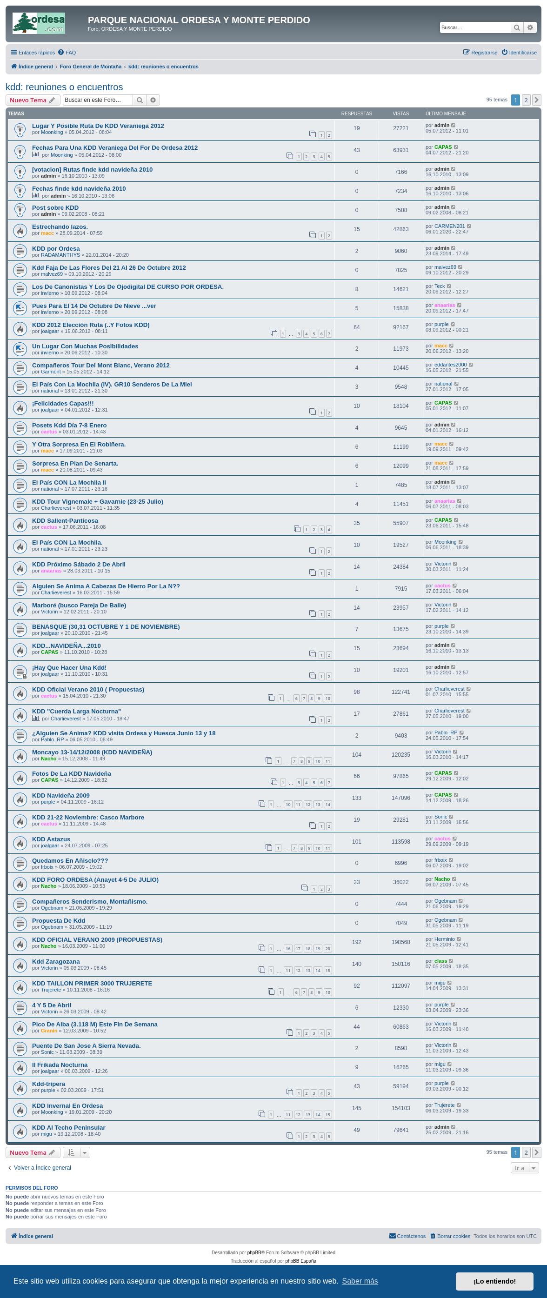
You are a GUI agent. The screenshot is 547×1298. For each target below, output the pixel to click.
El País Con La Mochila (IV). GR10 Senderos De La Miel (112, 384)
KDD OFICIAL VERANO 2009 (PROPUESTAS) (97, 939)
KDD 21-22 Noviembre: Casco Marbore (88, 817)
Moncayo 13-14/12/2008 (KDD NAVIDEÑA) (92, 752)
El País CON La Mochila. (67, 542)
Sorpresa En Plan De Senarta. (75, 463)
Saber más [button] (360, 1281)
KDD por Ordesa (56, 248)
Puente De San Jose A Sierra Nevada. (86, 1045)
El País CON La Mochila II (69, 482)
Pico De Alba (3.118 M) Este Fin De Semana (95, 1024)
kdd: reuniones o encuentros (64, 87)
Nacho (49, 758)
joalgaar (50, 331)
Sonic (440, 816)
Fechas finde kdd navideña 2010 (79, 188)
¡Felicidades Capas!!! (63, 403)
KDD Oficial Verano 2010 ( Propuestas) (88, 689)
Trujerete (51, 989)
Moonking (52, 132)
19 (317, 948)
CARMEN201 (449, 226)
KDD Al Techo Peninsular (69, 1127)
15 (328, 970)
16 (288, 948)
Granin (49, 1030)
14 (328, 804)
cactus (49, 431)
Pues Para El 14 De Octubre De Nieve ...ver (94, 305)
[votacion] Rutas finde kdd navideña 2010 (92, 169)
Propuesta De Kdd (58, 920)
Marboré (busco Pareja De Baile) (79, 605)
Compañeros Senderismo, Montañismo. (89, 901)
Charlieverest (56, 508)
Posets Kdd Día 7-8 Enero (69, 425)
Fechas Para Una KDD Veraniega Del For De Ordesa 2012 (115, 147)
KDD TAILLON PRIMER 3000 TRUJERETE (92, 983)
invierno (50, 293)
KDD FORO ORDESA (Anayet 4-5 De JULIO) (95, 879)
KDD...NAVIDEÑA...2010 (66, 645)
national (50, 390)
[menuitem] (66, 52)
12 (308, 804)
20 (328, 948)
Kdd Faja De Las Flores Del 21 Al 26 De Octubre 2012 (109, 267)
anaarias (444, 305)
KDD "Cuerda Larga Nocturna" (76, 711)
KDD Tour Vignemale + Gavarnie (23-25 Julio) (97, 501)
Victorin (442, 563)
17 (298, 948)
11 (328, 761)
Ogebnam (52, 908)
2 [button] (526, 100)
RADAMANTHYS (60, 255)
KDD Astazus (51, 839)
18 (308, 948)
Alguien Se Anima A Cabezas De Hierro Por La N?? (106, 586)
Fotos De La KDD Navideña (71, 773)
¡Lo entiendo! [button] (495, 1281)
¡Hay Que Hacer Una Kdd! (69, 667)
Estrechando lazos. (60, 226)
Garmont (51, 371)
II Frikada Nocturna (59, 1064)
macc (47, 233)
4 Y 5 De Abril (51, 1005)
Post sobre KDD (55, 207)
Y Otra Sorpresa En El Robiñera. (79, 444)
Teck (439, 286)
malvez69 (52, 274)
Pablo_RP (52, 739)
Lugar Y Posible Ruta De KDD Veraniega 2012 (98, 125)
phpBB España (300, 1261)
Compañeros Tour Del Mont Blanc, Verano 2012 (101, 365)
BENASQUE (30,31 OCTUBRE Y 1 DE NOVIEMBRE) (106, 626)
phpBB (254, 1252)
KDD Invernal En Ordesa (67, 1105)
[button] (536, 100)
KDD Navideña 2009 (61, 795)
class (440, 961)
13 (317, 804)
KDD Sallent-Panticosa (65, 520)
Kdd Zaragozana (56, 961)
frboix (47, 867)
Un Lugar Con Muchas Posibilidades (85, 346)
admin (441, 125)
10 (328, 698)
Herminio (444, 939)
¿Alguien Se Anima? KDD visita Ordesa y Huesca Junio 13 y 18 (124, 733)
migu (440, 982)
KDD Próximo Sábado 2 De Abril (79, 564)
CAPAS (443, 147)
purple (441, 324)
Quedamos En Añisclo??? (70, 860)
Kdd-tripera (48, 1083)
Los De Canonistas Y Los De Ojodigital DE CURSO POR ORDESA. (128, 286)
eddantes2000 (450, 364)
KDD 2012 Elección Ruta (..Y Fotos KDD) (91, 324)
